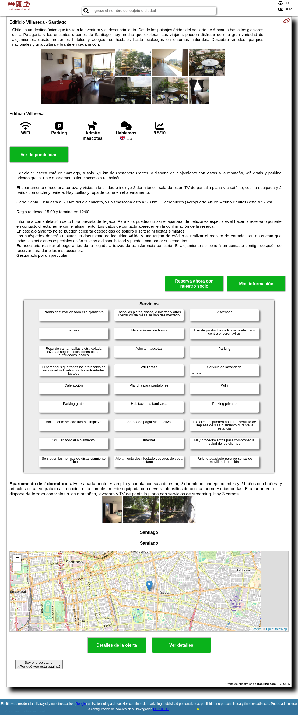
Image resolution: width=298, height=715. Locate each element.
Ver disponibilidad (39, 154)
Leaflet (256, 629)
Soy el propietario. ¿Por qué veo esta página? (39, 664)
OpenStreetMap (276, 629)
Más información (256, 283)
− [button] (17, 567)
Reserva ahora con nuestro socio (194, 283)
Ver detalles (181, 645)
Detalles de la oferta (116, 645)
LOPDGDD (161, 709)
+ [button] (17, 559)
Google (81, 704)
